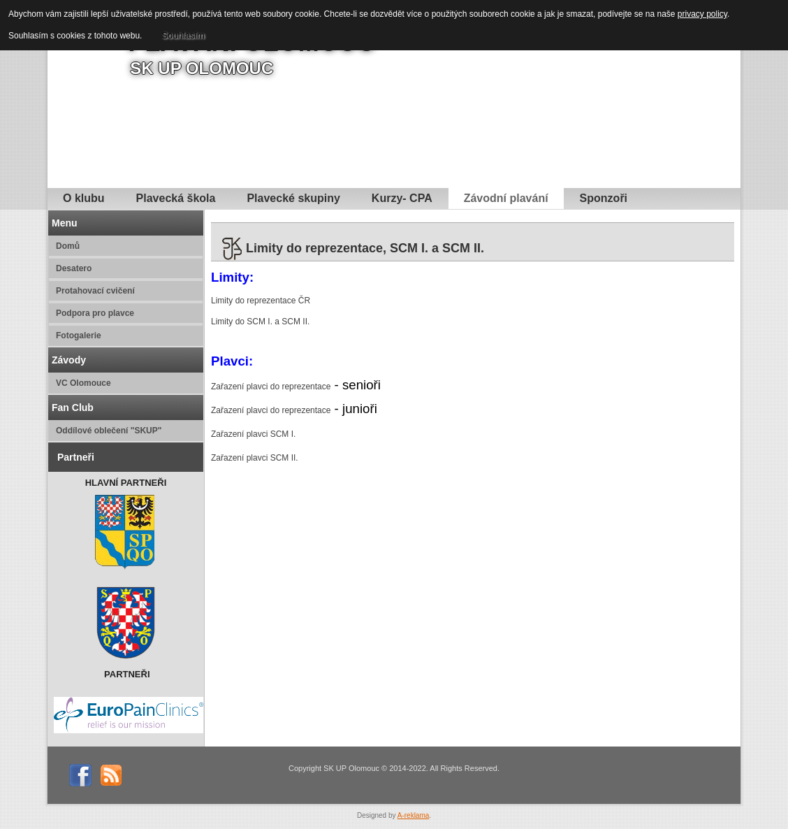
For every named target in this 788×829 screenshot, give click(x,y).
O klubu (84, 198)
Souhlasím (182, 35)
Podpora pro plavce (95, 313)
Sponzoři (603, 198)
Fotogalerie (78, 335)
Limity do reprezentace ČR (260, 300)
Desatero (74, 268)
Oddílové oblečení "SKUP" (108, 430)
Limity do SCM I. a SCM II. (260, 321)
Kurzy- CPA (402, 198)
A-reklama (413, 815)
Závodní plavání (506, 198)
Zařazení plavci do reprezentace (270, 386)
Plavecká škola (176, 198)
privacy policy (702, 14)
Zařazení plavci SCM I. (253, 434)
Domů (68, 246)
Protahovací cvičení (95, 291)
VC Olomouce (83, 383)
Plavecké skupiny (293, 198)
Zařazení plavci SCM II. (254, 458)
